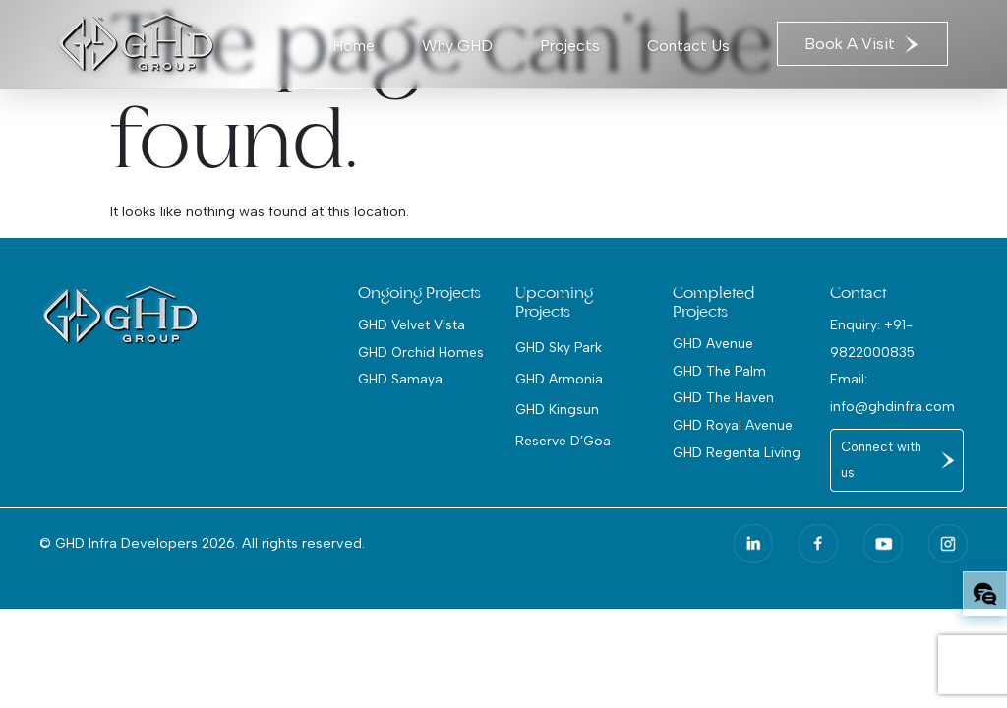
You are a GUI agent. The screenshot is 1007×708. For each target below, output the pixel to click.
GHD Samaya (400, 378)
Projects (570, 45)
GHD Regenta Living (736, 452)
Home (353, 45)
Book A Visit (862, 43)
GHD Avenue (713, 343)
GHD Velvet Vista (411, 324)
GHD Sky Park (558, 347)
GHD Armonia (559, 378)
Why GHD (457, 45)
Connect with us (881, 460)
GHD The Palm (719, 371)
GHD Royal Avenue (733, 425)
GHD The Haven (723, 397)
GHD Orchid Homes (421, 352)
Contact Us (688, 45)
